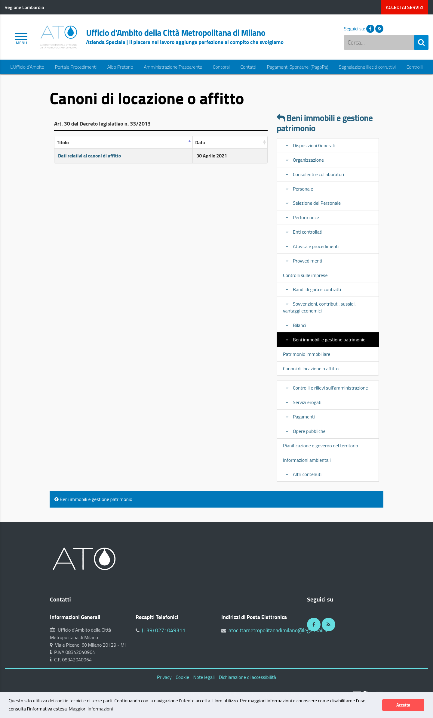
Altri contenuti (302, 474)
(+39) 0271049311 (164, 630)
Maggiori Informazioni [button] (91, 708)
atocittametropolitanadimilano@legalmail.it (278, 630)
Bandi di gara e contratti (312, 289)
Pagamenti (299, 416)
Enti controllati (302, 231)
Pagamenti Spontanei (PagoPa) (297, 67)
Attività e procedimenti (311, 246)
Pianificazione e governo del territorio (320, 445)
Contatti (248, 67)
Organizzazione (303, 159)
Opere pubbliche (304, 431)
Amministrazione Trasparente (173, 67)
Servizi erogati (302, 402)
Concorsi (221, 67)
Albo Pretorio (120, 67)
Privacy (164, 677)
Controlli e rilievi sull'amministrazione (325, 387)
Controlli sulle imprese (305, 275)
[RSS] (328, 624)
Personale (298, 188)
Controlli (415, 67)
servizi (404, 7)
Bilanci (294, 325)
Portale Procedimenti (76, 67)
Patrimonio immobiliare (306, 354)
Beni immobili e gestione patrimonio (325, 123)
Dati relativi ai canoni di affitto (89, 155)
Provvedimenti (302, 260)
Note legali (204, 677)
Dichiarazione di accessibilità (247, 677)
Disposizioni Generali (309, 145)
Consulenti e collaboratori (313, 174)
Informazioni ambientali (307, 460)
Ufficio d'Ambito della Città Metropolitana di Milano (175, 33)
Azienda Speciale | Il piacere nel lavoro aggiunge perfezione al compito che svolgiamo (185, 42)
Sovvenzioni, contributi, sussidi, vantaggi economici (319, 307)
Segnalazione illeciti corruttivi (367, 67)
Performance (301, 217)
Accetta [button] (403, 705)
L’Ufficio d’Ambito (27, 67)
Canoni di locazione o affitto (311, 368)
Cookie (182, 677)
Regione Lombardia (24, 7)
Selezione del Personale (312, 203)
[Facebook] (314, 624)
